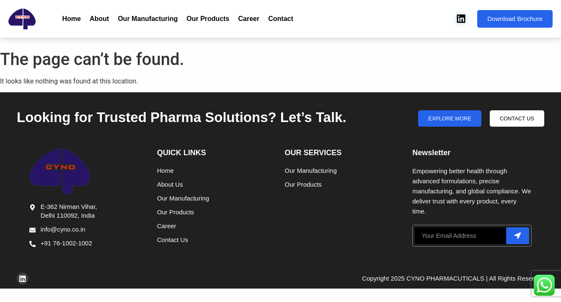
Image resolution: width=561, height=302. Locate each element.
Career (249, 18)
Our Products (207, 18)
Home (71, 18)
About (99, 18)
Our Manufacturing (148, 18)
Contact (280, 18)
